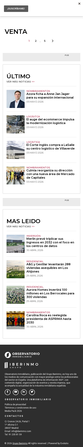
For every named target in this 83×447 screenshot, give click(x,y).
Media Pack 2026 (13, 411)
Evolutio (64, 443)
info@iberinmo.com (21, 431)
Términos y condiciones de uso (20, 407)
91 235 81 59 (15, 434)
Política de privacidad (15, 404)
